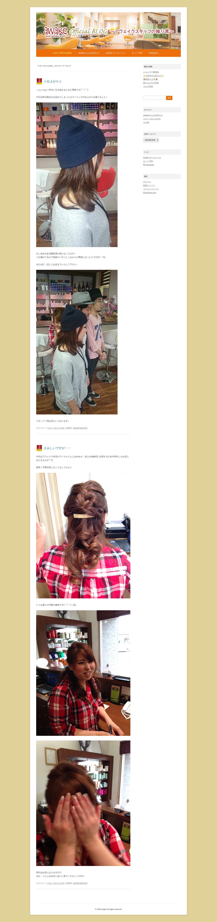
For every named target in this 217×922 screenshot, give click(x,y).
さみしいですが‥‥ (57, 448)
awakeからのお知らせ (88, 53)
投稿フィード (149, 185)
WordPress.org (149, 192)
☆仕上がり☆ (53, 81)
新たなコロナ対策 (151, 83)
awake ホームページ (115, 53)
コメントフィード (151, 189)
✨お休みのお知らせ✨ (153, 75)
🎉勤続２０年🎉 (150, 79)
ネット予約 (137, 53)
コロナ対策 (148, 86)
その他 (146, 122)
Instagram (153, 53)
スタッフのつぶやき (62, 53)
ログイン (147, 182)
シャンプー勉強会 (151, 72)
